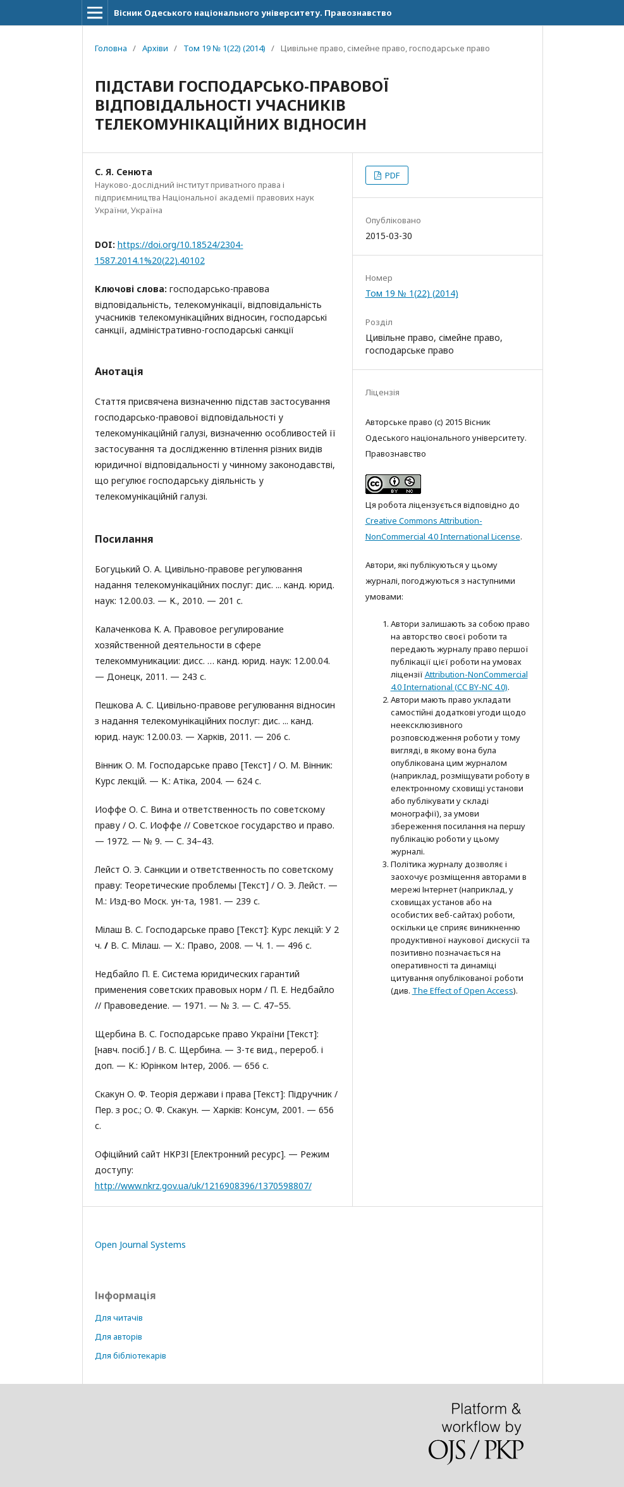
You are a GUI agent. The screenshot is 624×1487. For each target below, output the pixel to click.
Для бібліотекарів (130, 1355)
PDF (391, 175)
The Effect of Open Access (462, 990)
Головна (111, 48)
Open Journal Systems (140, 1244)
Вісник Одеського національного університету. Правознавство (253, 12)
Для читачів (119, 1317)
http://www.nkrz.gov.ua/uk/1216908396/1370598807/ (203, 1186)
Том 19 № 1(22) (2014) (224, 48)
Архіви (155, 48)
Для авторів (118, 1336)
